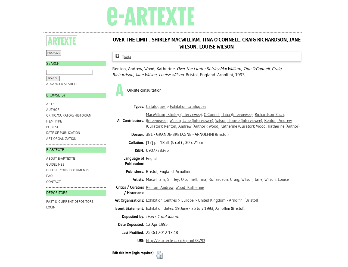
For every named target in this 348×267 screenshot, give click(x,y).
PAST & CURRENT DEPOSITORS (70, 202)
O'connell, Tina (193, 179)
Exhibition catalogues (188, 106)
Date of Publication (63, 133)
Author (53, 110)
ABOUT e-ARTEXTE (60, 158)
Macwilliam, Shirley (162, 179)
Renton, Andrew (159, 187)
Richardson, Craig (224, 179)
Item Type (54, 121)
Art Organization (61, 139)
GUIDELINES (55, 164)
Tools (122, 57)
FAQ (49, 176)
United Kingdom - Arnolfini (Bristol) (228, 200)
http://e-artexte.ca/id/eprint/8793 (175, 240)
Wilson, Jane (251, 179)
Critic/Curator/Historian (68, 115)
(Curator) (231, 126)
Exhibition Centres (161, 200)
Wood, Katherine (190, 187)
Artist (51, 104)
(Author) (185, 126)
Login (50, 207)
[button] (159, 255)
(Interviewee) (174, 114)
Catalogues (156, 106)
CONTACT (53, 182)
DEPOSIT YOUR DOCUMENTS (67, 170)
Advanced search (61, 84)
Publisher (55, 127)
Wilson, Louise (277, 179)
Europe (187, 200)
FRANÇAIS (53, 53)
